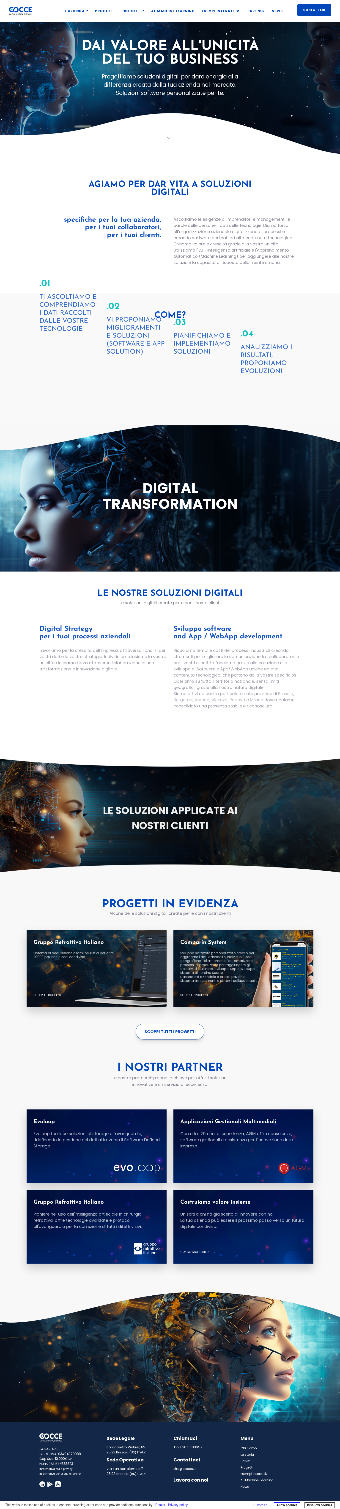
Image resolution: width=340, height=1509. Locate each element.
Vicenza (219, 705)
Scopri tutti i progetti (170, 1031)
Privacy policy (178, 1505)
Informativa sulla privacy (55, 1469)
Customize (260, 1505)
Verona (202, 705)
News (245, 1486)
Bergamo (182, 705)
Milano (256, 705)
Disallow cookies (319, 1505)
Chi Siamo (249, 1448)
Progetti (247, 1467)
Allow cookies (287, 1505)
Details (160, 1505)
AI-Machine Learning (257, 1480)
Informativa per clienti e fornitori (60, 1474)
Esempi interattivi (254, 1473)
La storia (247, 1454)
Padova (237, 705)
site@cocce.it (184, 1468)
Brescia (285, 699)
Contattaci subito (194, 1252)
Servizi (245, 1461)
